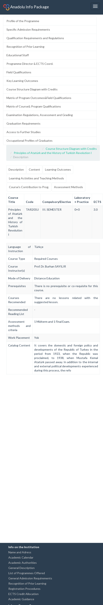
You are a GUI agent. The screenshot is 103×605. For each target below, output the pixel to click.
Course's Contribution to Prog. (29, 187)
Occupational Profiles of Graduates (29, 140)
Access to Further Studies (23, 132)
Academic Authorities (22, 562)
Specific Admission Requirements (28, 29)
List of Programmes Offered (26, 573)
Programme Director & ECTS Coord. (29, 63)
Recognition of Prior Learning (25, 46)
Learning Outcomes (58, 169)
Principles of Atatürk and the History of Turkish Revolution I (53, 153)
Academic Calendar (20, 557)
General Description (21, 568)
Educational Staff (17, 55)
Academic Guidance (21, 599)
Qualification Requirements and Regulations (35, 38)
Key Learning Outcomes (22, 80)
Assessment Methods (68, 187)
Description (16, 169)
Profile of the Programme (22, 21)
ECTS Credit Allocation (23, 594)
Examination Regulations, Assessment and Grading (39, 115)
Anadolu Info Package (26, 7)
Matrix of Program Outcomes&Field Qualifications (38, 98)
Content (34, 169)
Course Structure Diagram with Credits (32, 89)
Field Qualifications (18, 72)
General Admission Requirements (30, 578)
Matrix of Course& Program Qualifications (33, 106)
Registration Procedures (24, 588)
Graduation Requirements (23, 123)
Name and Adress (19, 552)
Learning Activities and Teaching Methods (36, 178)
